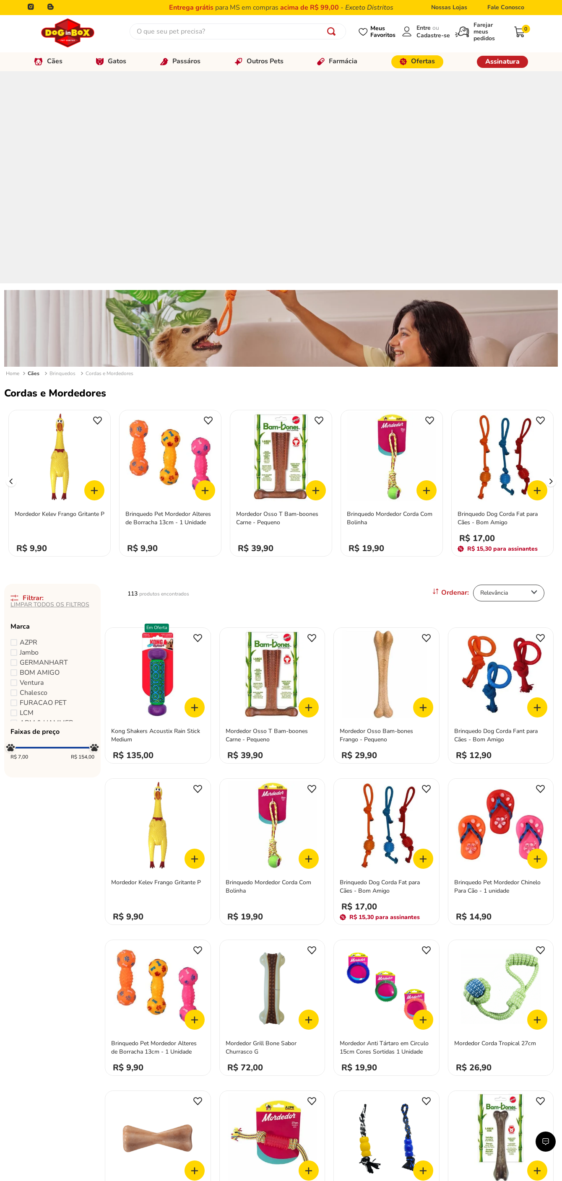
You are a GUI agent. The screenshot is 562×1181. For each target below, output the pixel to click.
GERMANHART (44, 450)
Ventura (32, 470)
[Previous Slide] (11, 269)
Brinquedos (62, 161)
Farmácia (337, 61)
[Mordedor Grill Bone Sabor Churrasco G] (272, 793)
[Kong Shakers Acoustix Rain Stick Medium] (158, 481)
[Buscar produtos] (333, 31)
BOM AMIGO (40, 460)
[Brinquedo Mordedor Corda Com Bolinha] (391, 269)
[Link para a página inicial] (12, 161)
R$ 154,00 (82, 545)
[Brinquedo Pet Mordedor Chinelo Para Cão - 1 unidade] (501, 637)
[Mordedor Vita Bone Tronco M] (158, 944)
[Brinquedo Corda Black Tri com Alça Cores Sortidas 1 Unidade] (386, 944)
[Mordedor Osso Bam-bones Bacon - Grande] (501, 944)
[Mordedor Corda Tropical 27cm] (501, 793)
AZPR (28, 430)
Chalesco (33, 480)
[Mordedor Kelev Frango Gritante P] (59, 269)
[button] (52, 414)
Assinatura (502, 61)
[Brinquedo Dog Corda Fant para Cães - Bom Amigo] (501, 481)
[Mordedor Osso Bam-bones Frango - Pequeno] (386, 481)
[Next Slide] (551, 269)
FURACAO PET (43, 490)
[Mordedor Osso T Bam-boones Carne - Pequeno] (281, 269)
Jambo (29, 440)
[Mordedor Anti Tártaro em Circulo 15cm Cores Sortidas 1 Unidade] (386, 793)
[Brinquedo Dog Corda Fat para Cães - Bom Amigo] (502, 269)
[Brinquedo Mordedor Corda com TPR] (272, 944)
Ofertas (417, 61)
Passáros (180, 61)
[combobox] (238, 31)
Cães (48, 61)
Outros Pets (259, 61)
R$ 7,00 (19, 545)
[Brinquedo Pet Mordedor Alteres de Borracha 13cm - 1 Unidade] (170, 269)
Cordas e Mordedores (109, 161)
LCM (27, 500)
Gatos (111, 61)
